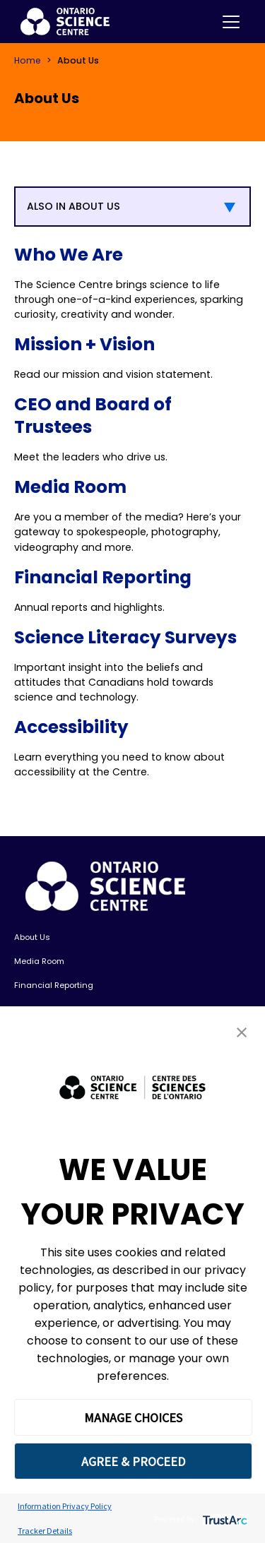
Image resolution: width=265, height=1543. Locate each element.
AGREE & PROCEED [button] (133, 1461)
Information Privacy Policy (65, 1506)
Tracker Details (45, 1530)
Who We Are (68, 254)
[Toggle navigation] (231, 22)
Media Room (70, 487)
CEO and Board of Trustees (93, 415)
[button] (242, 1032)
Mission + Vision (84, 344)
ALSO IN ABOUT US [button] (73, 206)
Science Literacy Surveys (125, 637)
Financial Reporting (103, 577)
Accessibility (71, 727)
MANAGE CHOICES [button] (133, 1418)
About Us (32, 937)
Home (27, 60)
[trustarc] (223, 1518)
